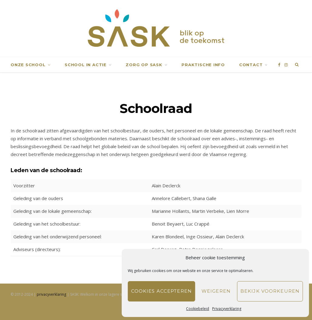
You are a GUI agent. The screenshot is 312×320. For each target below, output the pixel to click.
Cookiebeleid (197, 308)
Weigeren (216, 291)
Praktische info (203, 64)
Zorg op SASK (144, 64)
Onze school (28, 64)
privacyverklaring (51, 294)
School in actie (86, 64)
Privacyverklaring (226, 308)
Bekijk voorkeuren (270, 291)
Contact (251, 64)
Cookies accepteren (161, 291)
